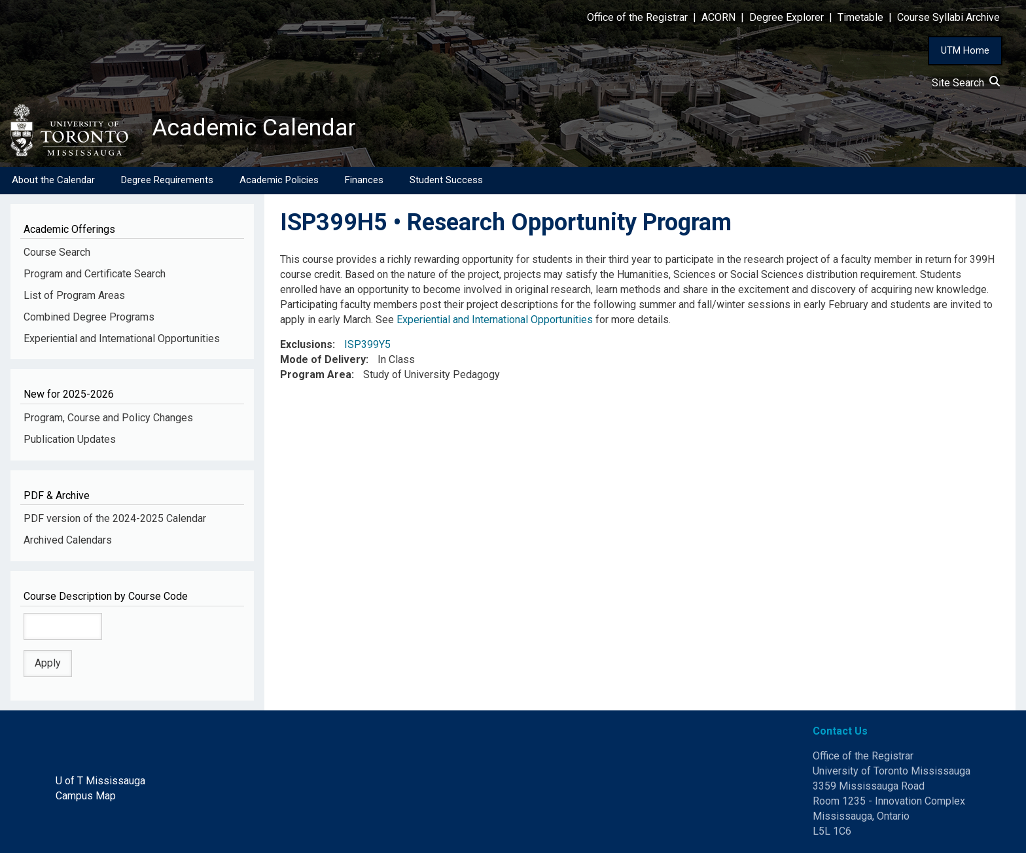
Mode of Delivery (323, 360)
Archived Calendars (68, 540)
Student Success (446, 180)
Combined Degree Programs (89, 317)
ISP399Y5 (367, 345)
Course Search (57, 252)
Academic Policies (279, 180)
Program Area (315, 374)
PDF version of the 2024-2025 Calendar (115, 519)
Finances (364, 180)
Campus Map (86, 796)
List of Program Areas (74, 295)
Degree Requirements (167, 180)
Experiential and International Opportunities (122, 338)
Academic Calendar (254, 127)
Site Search (966, 83)
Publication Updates (70, 439)
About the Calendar (53, 180)
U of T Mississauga (100, 781)
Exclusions (306, 345)
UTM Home (965, 50)
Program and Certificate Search (95, 274)
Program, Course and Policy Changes (108, 417)
